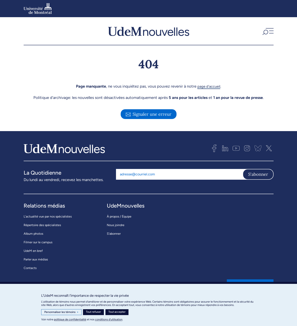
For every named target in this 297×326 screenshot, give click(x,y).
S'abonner (258, 174)
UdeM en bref (33, 251)
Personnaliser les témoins (61, 312)
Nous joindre (115, 225)
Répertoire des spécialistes (42, 225)
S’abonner (114, 233)
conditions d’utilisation (108, 319)
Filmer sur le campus (38, 242)
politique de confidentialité (70, 319)
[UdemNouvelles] (148, 31)
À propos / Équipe (119, 216)
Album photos (33, 233)
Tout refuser (93, 312)
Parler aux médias (36, 259)
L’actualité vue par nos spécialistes (48, 216)
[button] (267, 31)
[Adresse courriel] (179, 174)
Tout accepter (117, 312)
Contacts (30, 268)
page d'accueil (208, 86)
